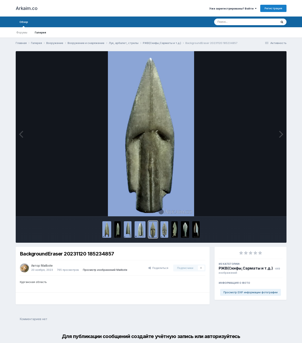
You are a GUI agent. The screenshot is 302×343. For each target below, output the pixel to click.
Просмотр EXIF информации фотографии (250, 292)
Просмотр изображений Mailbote (105, 269)
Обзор (23, 23)
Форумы (21, 32)
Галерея (40, 32)
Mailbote (47, 265)
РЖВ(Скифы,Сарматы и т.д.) (246, 268)
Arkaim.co (26, 8)
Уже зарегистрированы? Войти (233, 8)
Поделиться (158, 268)
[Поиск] (238, 22)
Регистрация (273, 8)
